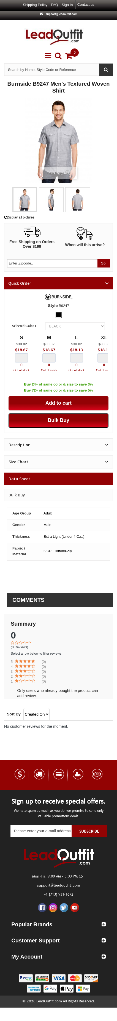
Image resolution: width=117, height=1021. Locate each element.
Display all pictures (19, 217)
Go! (104, 263)
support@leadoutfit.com (61, 14)
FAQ (54, 5)
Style (53, 305)
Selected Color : (25, 326)
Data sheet (19, 478)
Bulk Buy (17, 494)
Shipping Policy (35, 5)
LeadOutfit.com (49, 1001)
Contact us (85, 4)
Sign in (67, 5)
